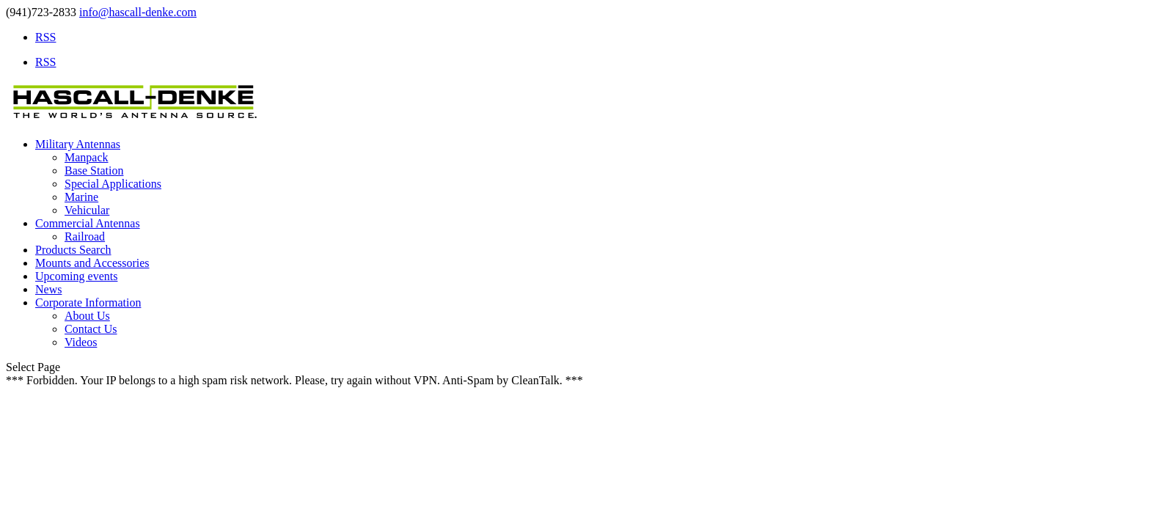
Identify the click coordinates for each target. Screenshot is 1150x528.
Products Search (73, 249)
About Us (87, 315)
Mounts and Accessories (92, 263)
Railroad (85, 236)
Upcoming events (76, 276)
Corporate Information (88, 302)
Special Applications (113, 183)
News (48, 289)
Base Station (94, 170)
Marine (81, 197)
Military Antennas (77, 144)
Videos (81, 342)
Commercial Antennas (87, 223)
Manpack (87, 157)
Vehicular (87, 210)
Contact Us (91, 329)
